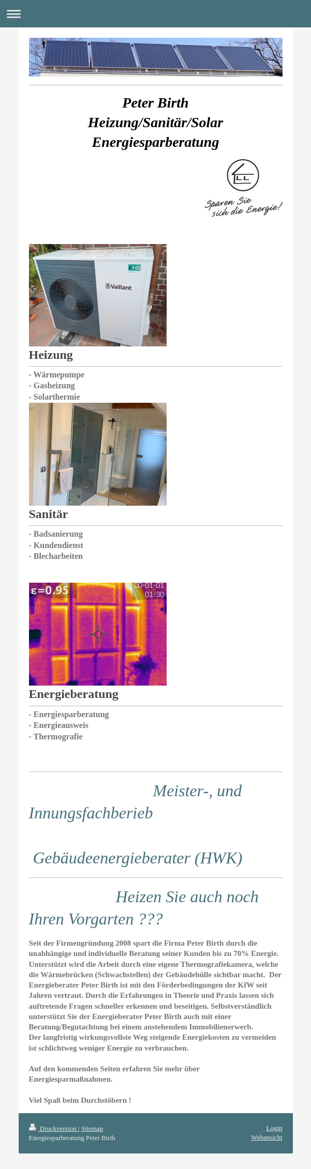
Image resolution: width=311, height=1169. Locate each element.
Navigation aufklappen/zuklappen (155, 14)
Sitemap (92, 1128)
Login (274, 1128)
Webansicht (266, 1137)
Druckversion (53, 1128)
